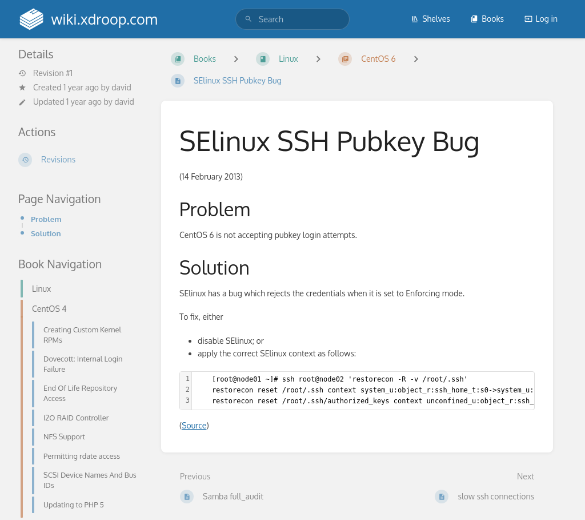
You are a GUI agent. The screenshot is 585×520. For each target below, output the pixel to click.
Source (194, 425)
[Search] (249, 19)
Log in (541, 18)
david (121, 87)
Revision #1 (45, 73)
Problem (46, 219)
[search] (292, 19)
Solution (46, 233)
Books (487, 18)
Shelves (430, 18)
